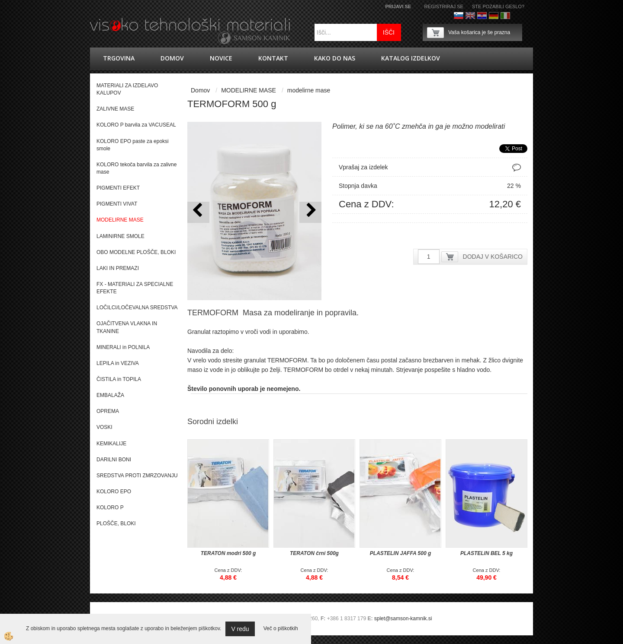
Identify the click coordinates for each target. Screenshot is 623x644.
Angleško (470, 15)
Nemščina (493, 15)
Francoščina (517, 15)
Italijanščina (505, 15)
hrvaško (482, 15)
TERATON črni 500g (314, 553)
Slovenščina (458, 15)
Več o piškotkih (280, 628)
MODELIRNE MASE (248, 90)
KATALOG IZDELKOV (410, 58)
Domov (172, 58)
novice (221, 58)
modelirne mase (309, 90)
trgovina (119, 58)
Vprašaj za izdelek (363, 167)
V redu (240, 628)
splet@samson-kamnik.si (403, 618)
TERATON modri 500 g (228, 553)
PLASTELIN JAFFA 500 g (400, 553)
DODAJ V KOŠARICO (493, 256)
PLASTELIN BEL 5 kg (486, 553)
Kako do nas (334, 58)
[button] (310, 212)
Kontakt (273, 58)
